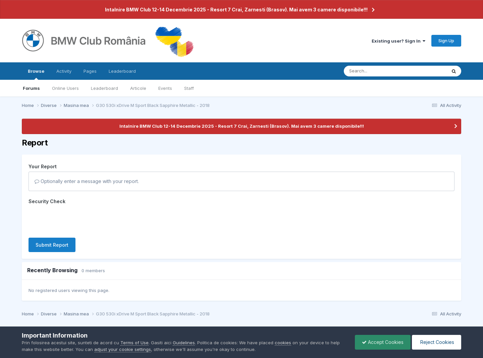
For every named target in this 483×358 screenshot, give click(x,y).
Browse (36, 74)
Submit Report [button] (52, 245)
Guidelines (184, 342)
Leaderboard (104, 88)
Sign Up (446, 40)
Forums (31, 88)
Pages (90, 71)
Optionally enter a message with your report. (87, 181)
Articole (138, 88)
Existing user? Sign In (398, 41)
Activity (63, 71)
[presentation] (79, 219)
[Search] (377, 71)
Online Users (65, 88)
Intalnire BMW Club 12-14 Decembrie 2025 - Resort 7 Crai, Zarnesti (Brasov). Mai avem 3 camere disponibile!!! (236, 9)
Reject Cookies (436, 342)
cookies (283, 342)
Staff (189, 88)
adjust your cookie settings (122, 349)
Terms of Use (134, 342)
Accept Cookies (383, 342)
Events (165, 88)
